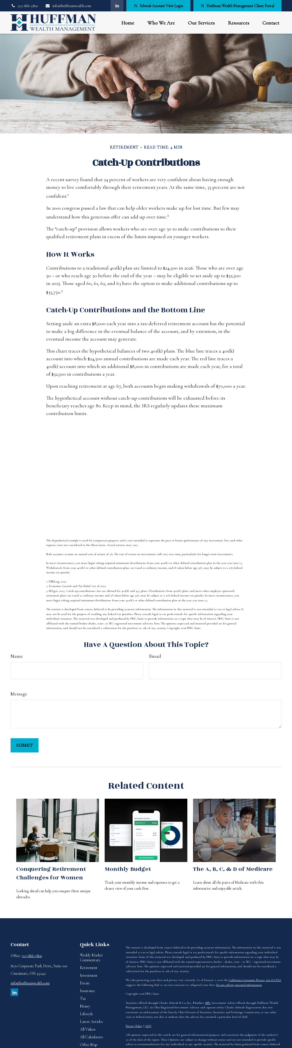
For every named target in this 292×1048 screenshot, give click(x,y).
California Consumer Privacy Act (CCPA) (255, 980)
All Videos (88, 1029)
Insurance (87, 990)
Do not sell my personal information (239, 985)
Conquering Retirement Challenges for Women (51, 873)
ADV (148, 1026)
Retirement (89, 967)
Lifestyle (86, 1013)
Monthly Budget (128, 869)
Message (19, 694)
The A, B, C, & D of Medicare (233, 869)
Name (17, 656)
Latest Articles (91, 1021)
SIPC (208, 1003)
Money (85, 1006)
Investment (89, 975)
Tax (83, 998)
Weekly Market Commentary (91, 957)
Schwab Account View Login (158, 5)
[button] (128, 23)
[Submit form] (24, 745)
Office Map (88, 1044)
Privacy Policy (134, 1026)
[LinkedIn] (117, 5)
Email (155, 656)
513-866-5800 (24, 5)
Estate (85, 983)
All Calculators (91, 1037)
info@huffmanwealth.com (68, 5)
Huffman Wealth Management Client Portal (237, 5)
